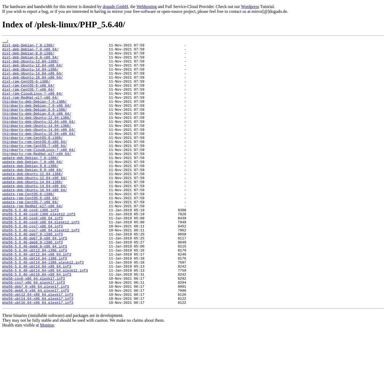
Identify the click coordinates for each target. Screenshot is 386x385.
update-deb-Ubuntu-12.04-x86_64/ (34, 205)
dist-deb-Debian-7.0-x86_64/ (30, 51)
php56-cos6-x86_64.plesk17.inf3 (33, 326)
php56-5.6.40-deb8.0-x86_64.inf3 (34, 288)
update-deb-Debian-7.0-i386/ (30, 181)
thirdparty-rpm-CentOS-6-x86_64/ (34, 162)
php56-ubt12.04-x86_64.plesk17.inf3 (37, 345)
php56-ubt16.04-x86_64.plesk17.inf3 (37, 355)
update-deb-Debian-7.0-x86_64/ (32, 186)
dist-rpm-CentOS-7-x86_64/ (28, 99)
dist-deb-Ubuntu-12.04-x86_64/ (32, 70)
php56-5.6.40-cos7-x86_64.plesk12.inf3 (41, 268)
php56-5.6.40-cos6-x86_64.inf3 (32, 254)
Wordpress (250, 6)
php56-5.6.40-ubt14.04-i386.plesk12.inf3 (43, 307)
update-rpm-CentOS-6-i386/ (28, 225)
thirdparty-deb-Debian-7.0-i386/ (34, 114)
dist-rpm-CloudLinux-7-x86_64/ (32, 104)
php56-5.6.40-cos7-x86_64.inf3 (32, 263)
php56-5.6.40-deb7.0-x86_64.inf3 (34, 278)
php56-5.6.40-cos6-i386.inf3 (30, 244)
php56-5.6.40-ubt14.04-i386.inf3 (34, 302)
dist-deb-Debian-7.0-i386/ (28, 46)
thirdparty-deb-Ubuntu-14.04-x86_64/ (38, 148)
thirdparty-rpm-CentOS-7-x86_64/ (34, 167)
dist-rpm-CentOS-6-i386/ (26, 90)
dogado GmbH (115, 6)
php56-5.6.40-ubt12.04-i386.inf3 (34, 292)
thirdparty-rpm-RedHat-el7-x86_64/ (36, 177)
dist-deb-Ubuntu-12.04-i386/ (30, 66)
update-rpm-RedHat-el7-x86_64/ (32, 239)
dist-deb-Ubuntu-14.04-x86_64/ (32, 80)
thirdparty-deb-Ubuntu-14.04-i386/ (36, 143)
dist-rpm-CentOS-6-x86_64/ (28, 94)
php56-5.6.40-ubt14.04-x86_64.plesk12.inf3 (45, 316)
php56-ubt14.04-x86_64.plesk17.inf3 (37, 350)
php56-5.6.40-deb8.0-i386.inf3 (32, 283)
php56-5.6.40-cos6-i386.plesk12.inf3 (38, 249)
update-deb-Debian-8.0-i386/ (30, 191)
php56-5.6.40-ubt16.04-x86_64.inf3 (36, 321)
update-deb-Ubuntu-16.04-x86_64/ (34, 220)
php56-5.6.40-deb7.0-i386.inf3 (32, 273)
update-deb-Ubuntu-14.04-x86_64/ (34, 215)
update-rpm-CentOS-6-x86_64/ (30, 230)
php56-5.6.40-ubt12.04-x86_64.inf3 (36, 297)
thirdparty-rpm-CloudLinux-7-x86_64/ (38, 172)
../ (5, 41)
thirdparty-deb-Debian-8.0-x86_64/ (36, 128)
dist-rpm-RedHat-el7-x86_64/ (30, 109)
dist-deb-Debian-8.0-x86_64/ (30, 61)
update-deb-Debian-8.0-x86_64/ (32, 196)
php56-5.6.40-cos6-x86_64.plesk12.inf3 (41, 259)
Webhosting (146, 6)
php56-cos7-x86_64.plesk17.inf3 (33, 331)
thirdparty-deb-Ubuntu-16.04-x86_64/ (38, 152)
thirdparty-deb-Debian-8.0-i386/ (34, 123)
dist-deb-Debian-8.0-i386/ (28, 56)
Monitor (47, 378)
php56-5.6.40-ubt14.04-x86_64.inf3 (36, 312)
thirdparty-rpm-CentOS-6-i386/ (32, 157)
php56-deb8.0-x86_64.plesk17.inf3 (35, 341)
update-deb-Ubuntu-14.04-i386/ (32, 210)
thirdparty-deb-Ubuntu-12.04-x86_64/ (38, 138)
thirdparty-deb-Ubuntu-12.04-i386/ (36, 133)
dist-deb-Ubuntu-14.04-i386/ (30, 75)
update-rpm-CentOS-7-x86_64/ (30, 234)
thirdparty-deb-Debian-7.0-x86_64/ (36, 119)
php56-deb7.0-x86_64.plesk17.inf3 (35, 336)
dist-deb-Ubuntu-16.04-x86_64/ (32, 85)
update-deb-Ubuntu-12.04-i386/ (32, 201)
